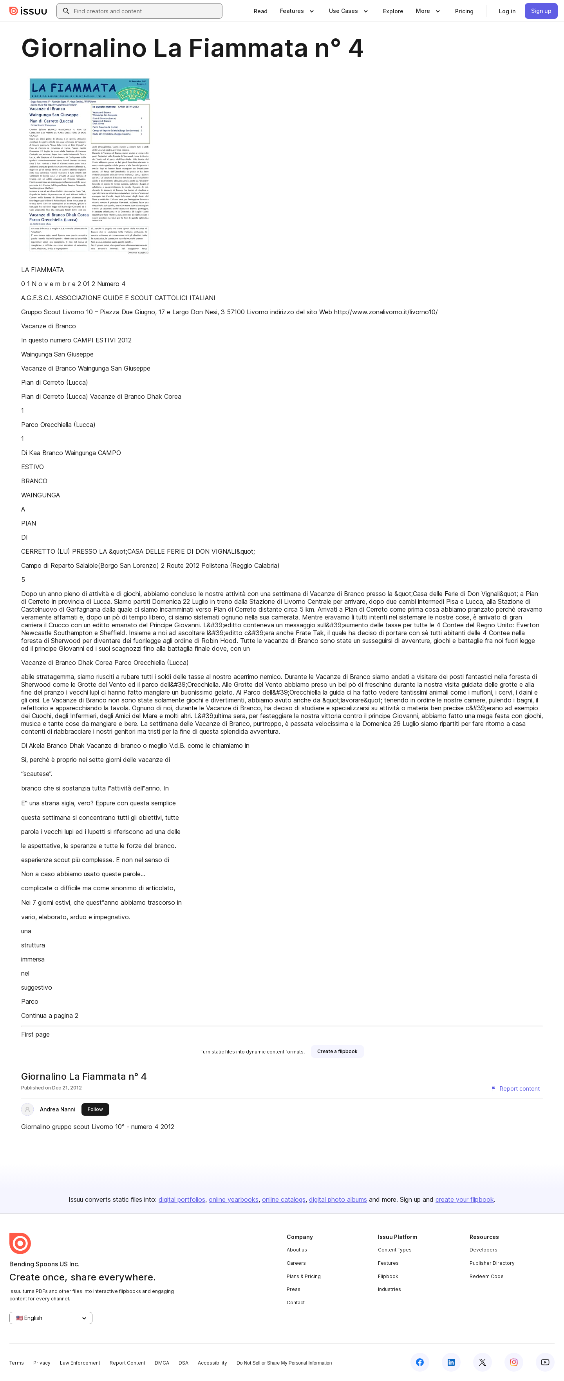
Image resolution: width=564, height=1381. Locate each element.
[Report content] (515, 1088)
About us (297, 1250)
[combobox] (146, 11)
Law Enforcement (80, 1363)
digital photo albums (338, 1199)
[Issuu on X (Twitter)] (482, 1362)
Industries (389, 1289)
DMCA (162, 1363)
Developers (483, 1250)
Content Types (395, 1250)
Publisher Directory (492, 1263)
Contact (296, 1302)
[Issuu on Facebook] (419, 1362)
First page (35, 1034)
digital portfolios (182, 1199)
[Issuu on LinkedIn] (451, 1362)
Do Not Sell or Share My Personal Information (284, 1363)
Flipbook (388, 1276)
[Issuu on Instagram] (513, 1362)
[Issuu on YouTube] (545, 1362)
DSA (183, 1363)
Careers (296, 1263)
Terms (16, 1363)
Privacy (42, 1363)
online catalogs (284, 1199)
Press (293, 1289)
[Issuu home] (28, 11)
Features (388, 1263)
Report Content (127, 1363)
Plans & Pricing (304, 1276)
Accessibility (212, 1363)
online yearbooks (233, 1199)
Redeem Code (487, 1276)
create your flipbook (465, 1199)
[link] (261, 11)
